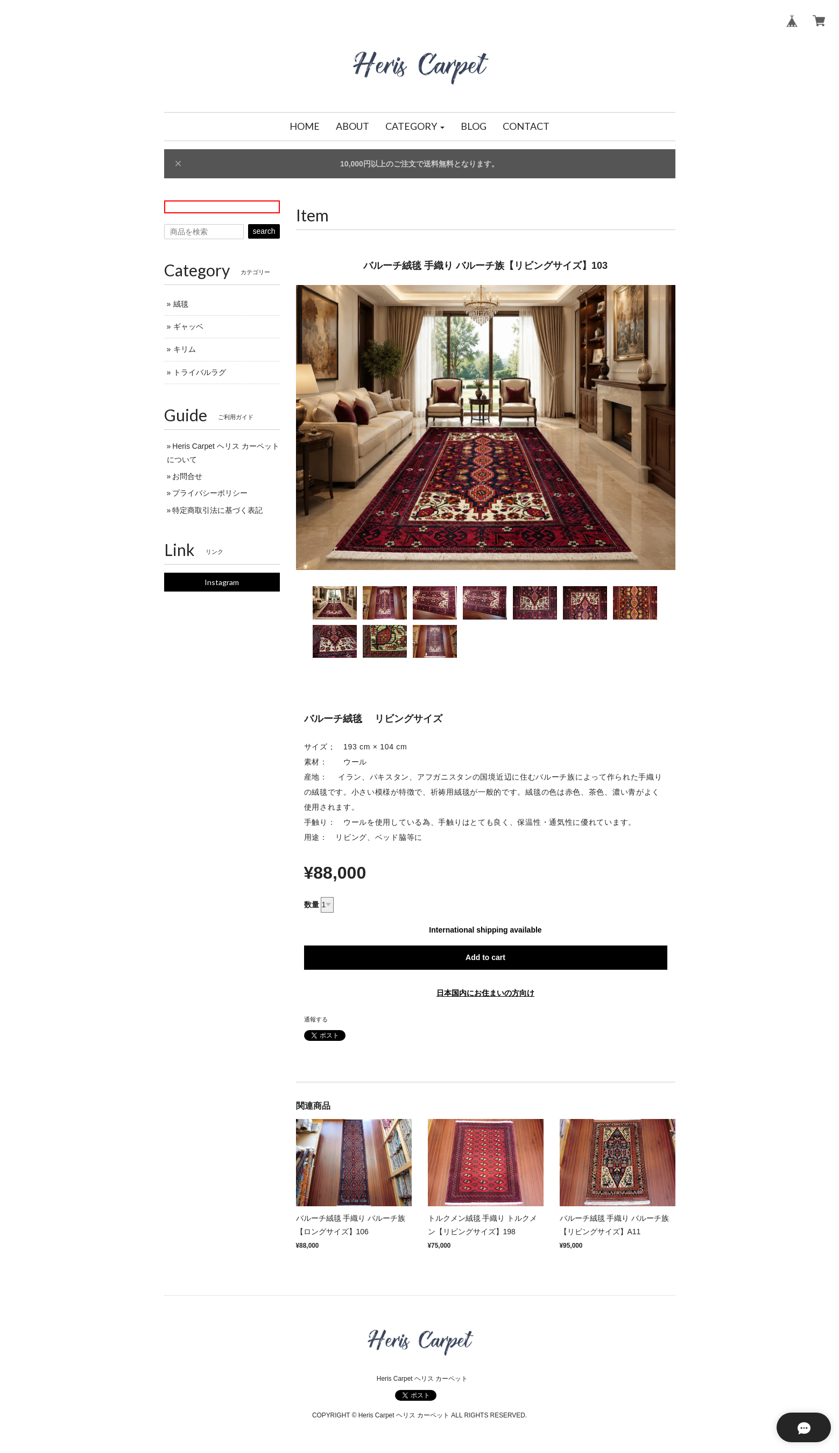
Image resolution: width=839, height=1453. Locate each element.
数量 (311, 904)
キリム (184, 349)
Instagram (222, 582)
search (263, 231)
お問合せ (187, 476)
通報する (316, 1019)
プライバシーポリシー (210, 493)
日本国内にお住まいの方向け (485, 993)
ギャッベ (188, 326)
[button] (415, 127)
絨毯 (180, 304)
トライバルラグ (199, 372)
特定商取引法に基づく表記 (217, 510)
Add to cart (485, 957)
